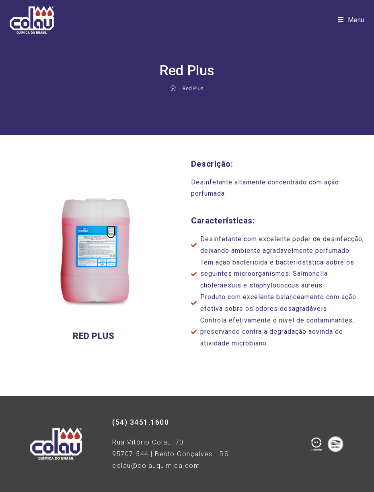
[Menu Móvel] (351, 20)
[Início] (173, 88)
